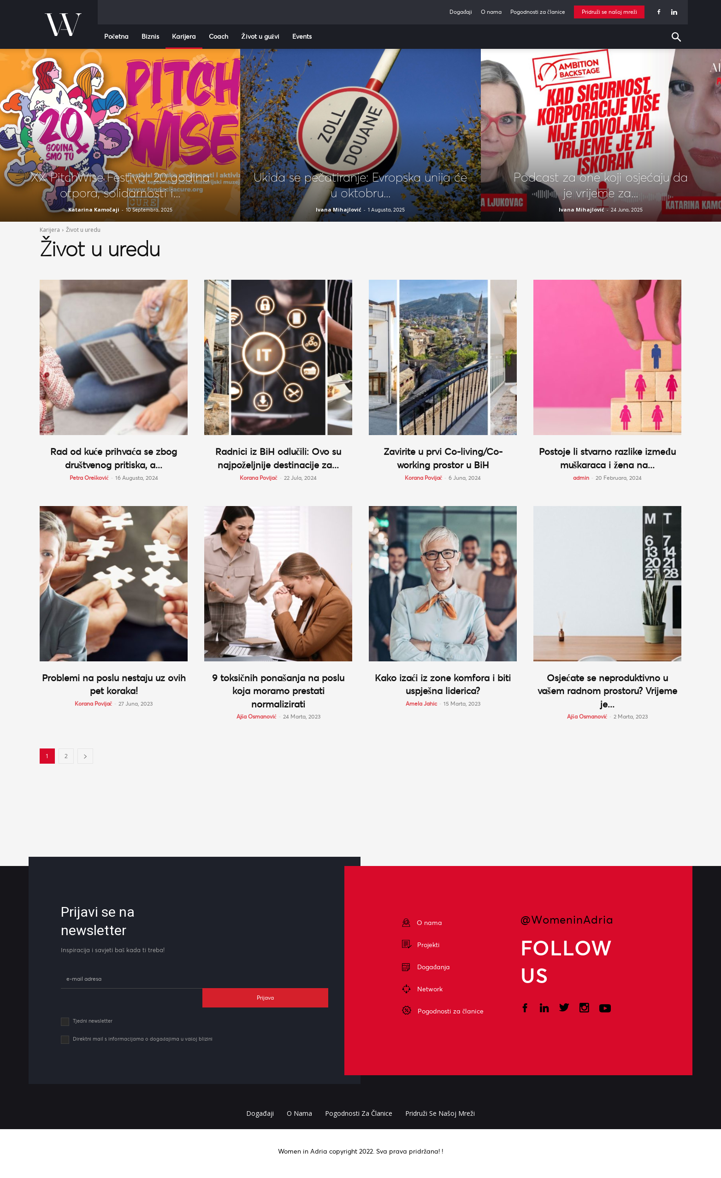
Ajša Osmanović (256, 716)
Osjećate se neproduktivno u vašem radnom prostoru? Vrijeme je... (607, 690)
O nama (491, 11)
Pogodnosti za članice (537, 11)
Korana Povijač (258, 477)
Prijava (265, 997)
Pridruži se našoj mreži (609, 11)
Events (302, 36)
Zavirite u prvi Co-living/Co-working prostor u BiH (443, 458)
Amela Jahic (421, 703)
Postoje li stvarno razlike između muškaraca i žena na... (607, 458)
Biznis (150, 36)
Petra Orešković (89, 477)
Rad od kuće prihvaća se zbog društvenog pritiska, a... (114, 458)
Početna (116, 36)
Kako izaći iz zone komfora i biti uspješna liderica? (443, 684)
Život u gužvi (260, 36)
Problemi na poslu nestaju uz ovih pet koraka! (114, 684)
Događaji (460, 11)
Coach (218, 36)
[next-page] (85, 756)
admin (581, 477)
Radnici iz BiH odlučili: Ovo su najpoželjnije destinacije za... (278, 458)
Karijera (184, 36)
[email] (131, 979)
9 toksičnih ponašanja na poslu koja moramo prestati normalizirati (278, 690)
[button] (679, 38)
